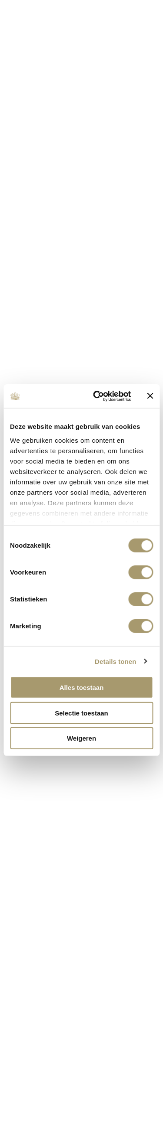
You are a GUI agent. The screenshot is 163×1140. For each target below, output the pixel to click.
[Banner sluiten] (150, 396)
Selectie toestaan (81, 712)
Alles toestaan (82, 687)
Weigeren (81, 738)
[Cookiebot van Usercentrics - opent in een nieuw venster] (97, 396)
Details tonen (115, 661)
